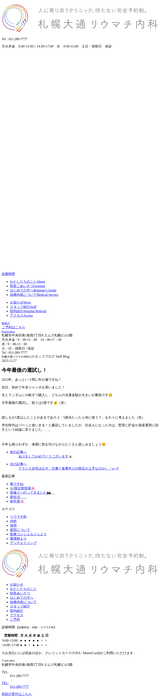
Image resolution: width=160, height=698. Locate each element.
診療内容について (23, 602)
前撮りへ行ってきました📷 (32, 492)
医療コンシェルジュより (28, 534)
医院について (20, 530)
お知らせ (16, 584)
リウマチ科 (18, 516)
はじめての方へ (21, 597)
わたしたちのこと (23, 589)
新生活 (18, 497)
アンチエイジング (23, 543)
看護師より (18, 538)
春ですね (16, 484)
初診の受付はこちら (17, 694)
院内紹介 (16, 610)
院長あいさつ (20, 593)
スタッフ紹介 (20, 606)
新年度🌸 (17, 501)
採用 (13, 525)
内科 (13, 521)
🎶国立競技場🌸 (22, 488)
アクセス (16, 615)
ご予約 (15, 619)
